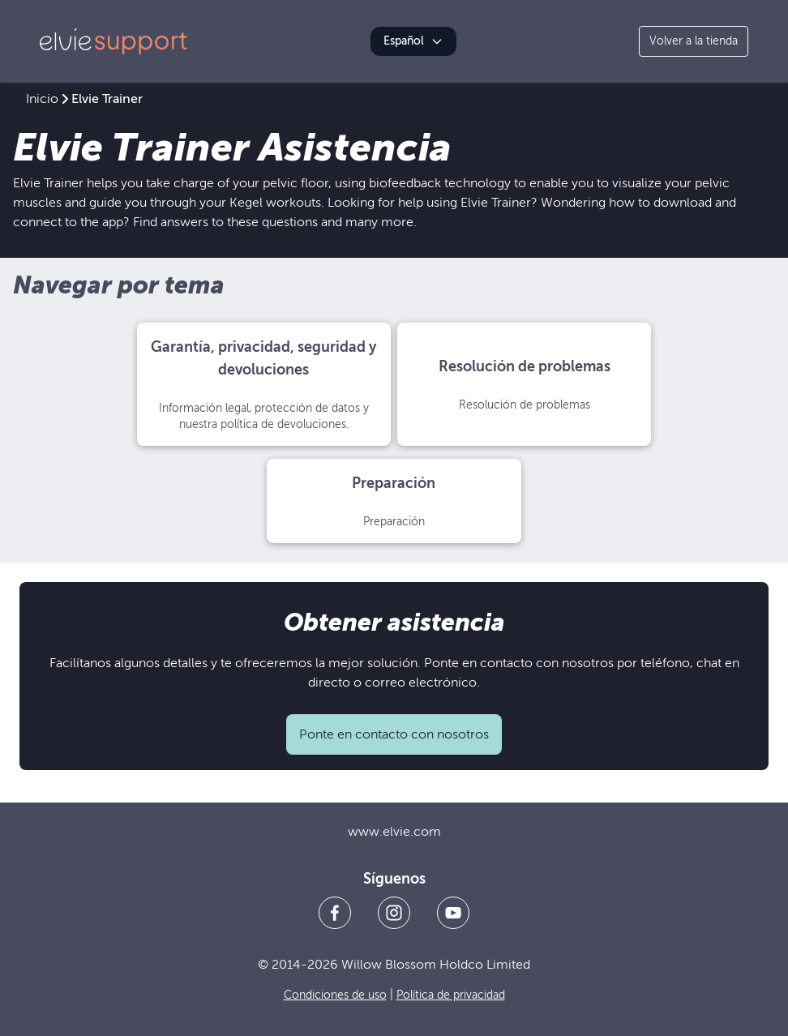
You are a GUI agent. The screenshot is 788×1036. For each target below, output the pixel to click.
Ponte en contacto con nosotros (394, 734)
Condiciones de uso (335, 995)
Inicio (42, 99)
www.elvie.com (394, 831)
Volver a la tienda (693, 41)
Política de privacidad (450, 995)
